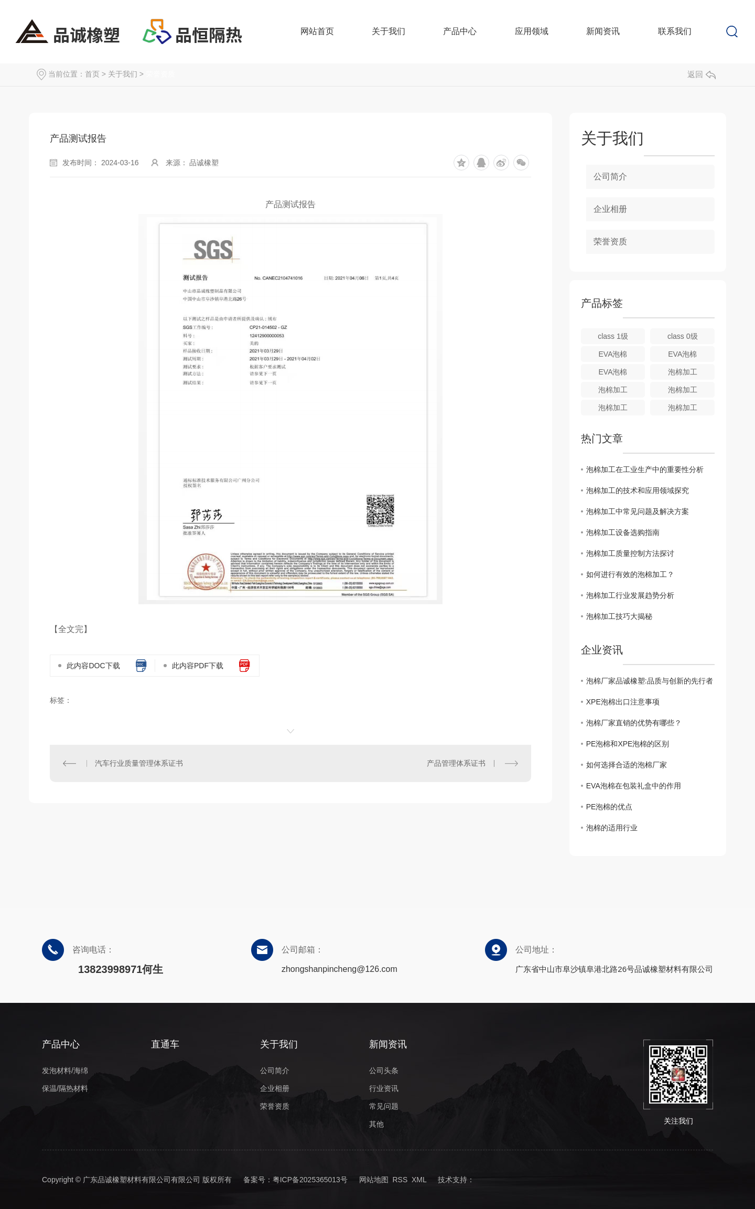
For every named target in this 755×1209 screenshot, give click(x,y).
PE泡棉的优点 (609, 807)
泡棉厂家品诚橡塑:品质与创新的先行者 (649, 681)
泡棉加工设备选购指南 (623, 532)
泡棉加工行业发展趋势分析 (630, 595)
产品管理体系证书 (456, 763)
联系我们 (675, 31)
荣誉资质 (160, 74)
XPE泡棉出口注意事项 (623, 702)
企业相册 (610, 209)
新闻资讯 (603, 31)
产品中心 (460, 31)
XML (419, 1179)
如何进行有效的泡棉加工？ (630, 574)
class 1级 (613, 336)
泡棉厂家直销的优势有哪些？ (634, 723)
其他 (376, 1124)
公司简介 (610, 176)
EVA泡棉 (613, 354)
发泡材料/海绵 (65, 1070)
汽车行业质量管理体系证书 (139, 763)
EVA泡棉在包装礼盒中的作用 (633, 786)
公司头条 (383, 1070)
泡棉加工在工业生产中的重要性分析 (645, 469)
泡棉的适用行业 (612, 827)
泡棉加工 (682, 372)
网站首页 (317, 31)
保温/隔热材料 (65, 1088)
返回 (701, 74)
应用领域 (531, 31)
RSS (399, 1179)
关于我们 (388, 31)
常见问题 (383, 1106)
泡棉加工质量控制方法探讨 (630, 553)
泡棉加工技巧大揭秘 (619, 616)
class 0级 (682, 336)
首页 (92, 74)
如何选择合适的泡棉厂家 (626, 765)
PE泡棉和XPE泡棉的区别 (628, 744)
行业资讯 (383, 1088)
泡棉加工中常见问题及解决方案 (637, 511)
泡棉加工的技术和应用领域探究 (637, 490)
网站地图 (374, 1179)
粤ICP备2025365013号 (310, 1179)
